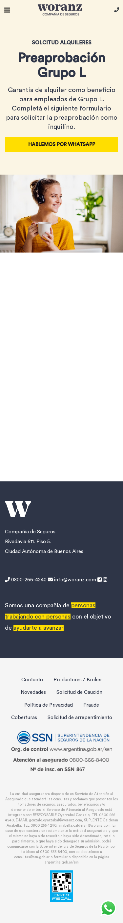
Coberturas (24, 717)
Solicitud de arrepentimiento (80, 717)
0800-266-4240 (26, 579)
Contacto (32, 679)
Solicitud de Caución (79, 692)
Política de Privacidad (48, 705)
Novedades (33, 692)
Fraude (91, 705)
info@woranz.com (72, 579)
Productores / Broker (77, 679)
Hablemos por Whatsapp (61, 144)
